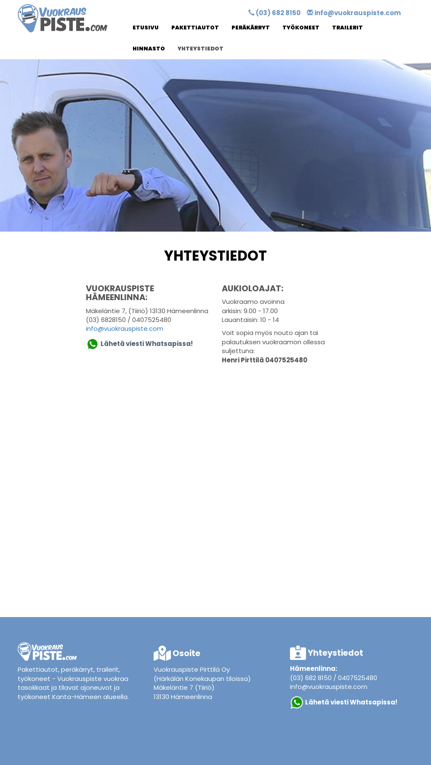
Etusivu (146, 27)
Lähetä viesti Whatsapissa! (352, 701)
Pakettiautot (195, 27)
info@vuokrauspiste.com (357, 12)
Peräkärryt (250, 27)
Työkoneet (300, 27)
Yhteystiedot (200, 48)
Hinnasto (149, 48)
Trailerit (347, 27)
